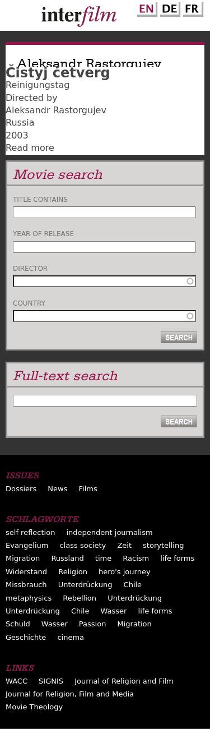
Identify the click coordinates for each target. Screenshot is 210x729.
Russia (20, 122)
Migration (23, 558)
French (191, 7)
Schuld (18, 624)
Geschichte (26, 637)
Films (88, 489)
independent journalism (109, 532)
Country (29, 303)
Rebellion (79, 598)
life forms (177, 558)
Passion (92, 624)
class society (83, 545)
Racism (136, 558)
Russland (67, 558)
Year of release (43, 234)
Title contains (40, 200)
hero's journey (125, 571)
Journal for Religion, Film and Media (70, 694)
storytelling (163, 545)
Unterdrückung (85, 584)
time (103, 558)
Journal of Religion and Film (124, 681)
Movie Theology (34, 707)
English (146, 7)
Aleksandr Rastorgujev (56, 110)
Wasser (114, 611)
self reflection (30, 532)
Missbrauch (26, 584)
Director (30, 269)
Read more (30, 147)
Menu (14, 18)
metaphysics (29, 598)
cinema (70, 637)
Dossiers (21, 489)
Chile (133, 584)
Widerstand (26, 571)
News (57, 489)
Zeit (124, 545)
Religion (72, 571)
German (168, 7)
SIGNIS (51, 681)
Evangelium (27, 545)
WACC (16, 681)
